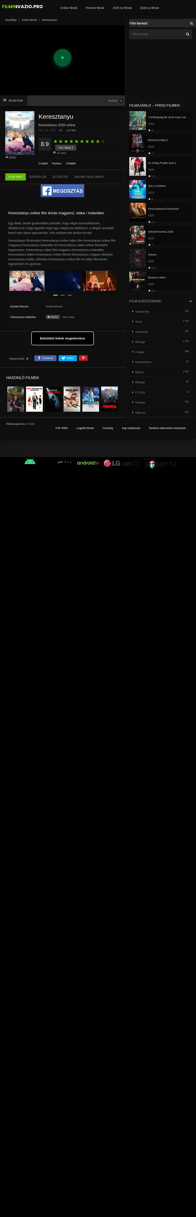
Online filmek (68, 8)
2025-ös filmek (122, 8)
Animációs (141, 331)
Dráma (139, 372)
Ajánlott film (142, 311)
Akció (138, 321)
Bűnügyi (140, 341)
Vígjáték (71, 163)
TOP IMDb (61, 428)
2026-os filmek (149, 8)
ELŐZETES (60, 176)
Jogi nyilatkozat (131, 428)
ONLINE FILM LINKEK (89, 176)
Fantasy (57, 163)
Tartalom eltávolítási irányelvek (167, 428)
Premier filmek (95, 8)
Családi (43, 163)
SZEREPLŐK (37, 176)
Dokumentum (143, 362)
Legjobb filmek (85, 428)
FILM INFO (15, 176)
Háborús (140, 412)
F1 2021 (140, 392)
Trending (107, 428)
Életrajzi (140, 382)
